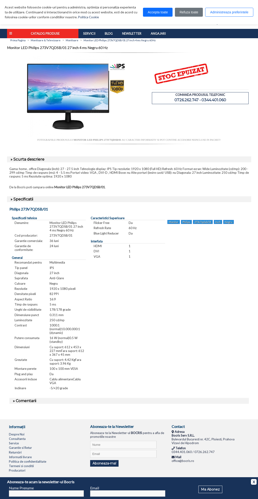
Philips (186, 221)
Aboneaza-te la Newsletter (112, 426)
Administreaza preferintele (229, 12)
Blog (109, 33)
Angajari (158, 33)
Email (94, 488)
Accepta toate (158, 12)
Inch (218, 221)
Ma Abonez (210, 489)
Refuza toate (189, 12)
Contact (178, 426)
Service (14, 443)
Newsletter (131, 33)
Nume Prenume (21, 488)
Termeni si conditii (21, 466)
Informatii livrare (20, 457)
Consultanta (17, 439)
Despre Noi (16, 434)
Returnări (15, 452)
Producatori (17, 470)
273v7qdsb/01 (202, 221)
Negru (228, 221)
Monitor (173, 221)
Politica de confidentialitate (27, 461)
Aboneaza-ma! (104, 463)
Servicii (89, 33)
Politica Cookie (88, 17)
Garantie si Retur (20, 448)
